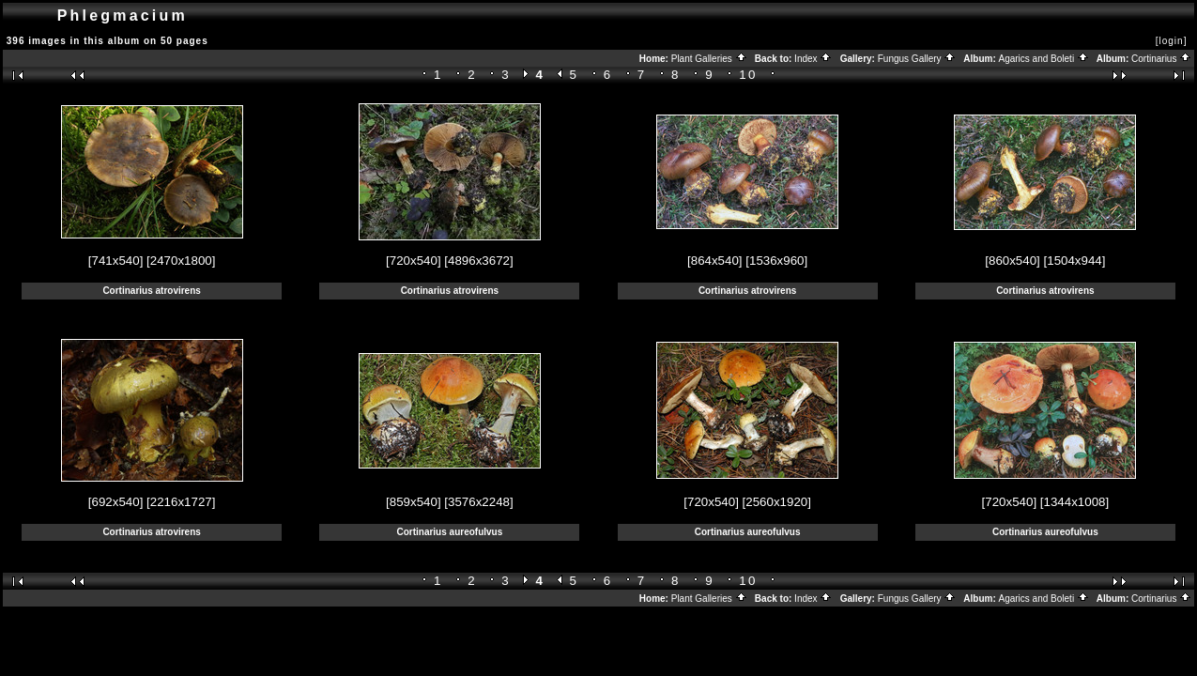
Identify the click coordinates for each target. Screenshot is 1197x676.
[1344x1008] (1074, 502)
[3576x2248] (478, 502)
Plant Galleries (709, 59)
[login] (1172, 41)
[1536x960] (776, 261)
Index (813, 59)
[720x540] (413, 261)
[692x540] (116, 502)
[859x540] (413, 502)
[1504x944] (1075, 261)
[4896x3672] (478, 261)
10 (748, 75)
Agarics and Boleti (1044, 59)
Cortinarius (1161, 59)
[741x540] (116, 261)
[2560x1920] (777, 502)
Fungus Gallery (917, 59)
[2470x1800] (180, 261)
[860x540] (1012, 261)
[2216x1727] (180, 502)
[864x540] (715, 261)
